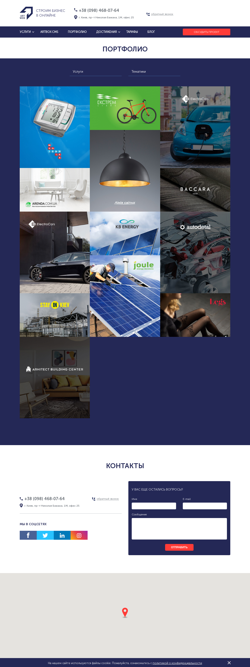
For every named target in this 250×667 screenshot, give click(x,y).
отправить (179, 547)
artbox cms (49, 32)
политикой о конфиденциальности (177, 663)
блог (151, 32)
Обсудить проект (206, 32)
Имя (134, 499)
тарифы (132, 32)
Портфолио (77, 32)
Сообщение (139, 514)
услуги (25, 32)
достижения (106, 32)
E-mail (187, 499)
